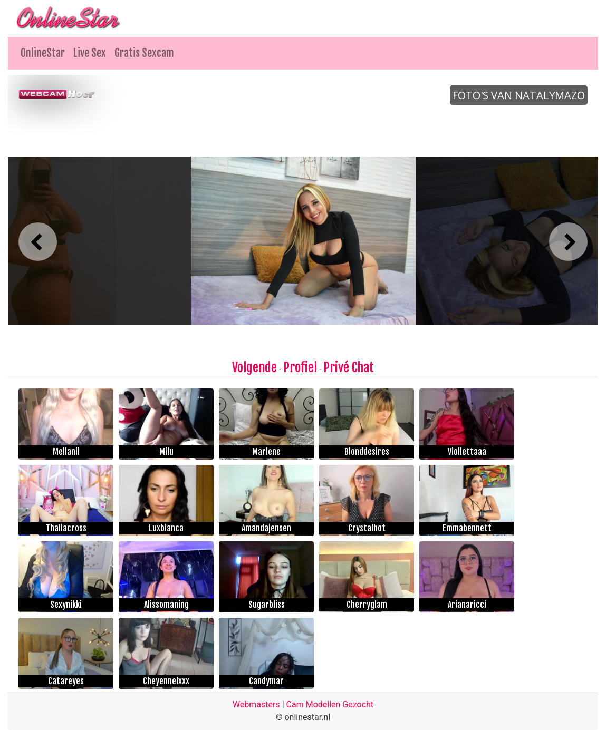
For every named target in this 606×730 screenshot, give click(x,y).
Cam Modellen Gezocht (330, 704)
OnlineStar (43, 53)
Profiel (300, 367)
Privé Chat (348, 367)
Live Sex (89, 53)
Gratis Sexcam (144, 53)
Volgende (254, 367)
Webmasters (256, 704)
